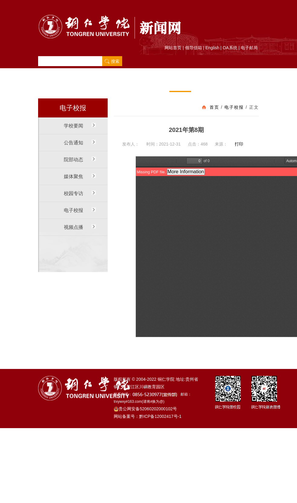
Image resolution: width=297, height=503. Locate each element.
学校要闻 (70, 84)
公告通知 (93, 84)
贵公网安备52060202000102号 (145, 408)
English (212, 47)
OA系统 (230, 47)
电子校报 (180, 84)
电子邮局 (249, 47)
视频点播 (202, 84)
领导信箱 (193, 47)
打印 (239, 144)
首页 (214, 107)
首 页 (49, 84)
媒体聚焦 (136, 84)
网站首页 (173, 47)
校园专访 (158, 84)
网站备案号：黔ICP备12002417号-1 (147, 416)
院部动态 (114, 84)
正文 (254, 107)
